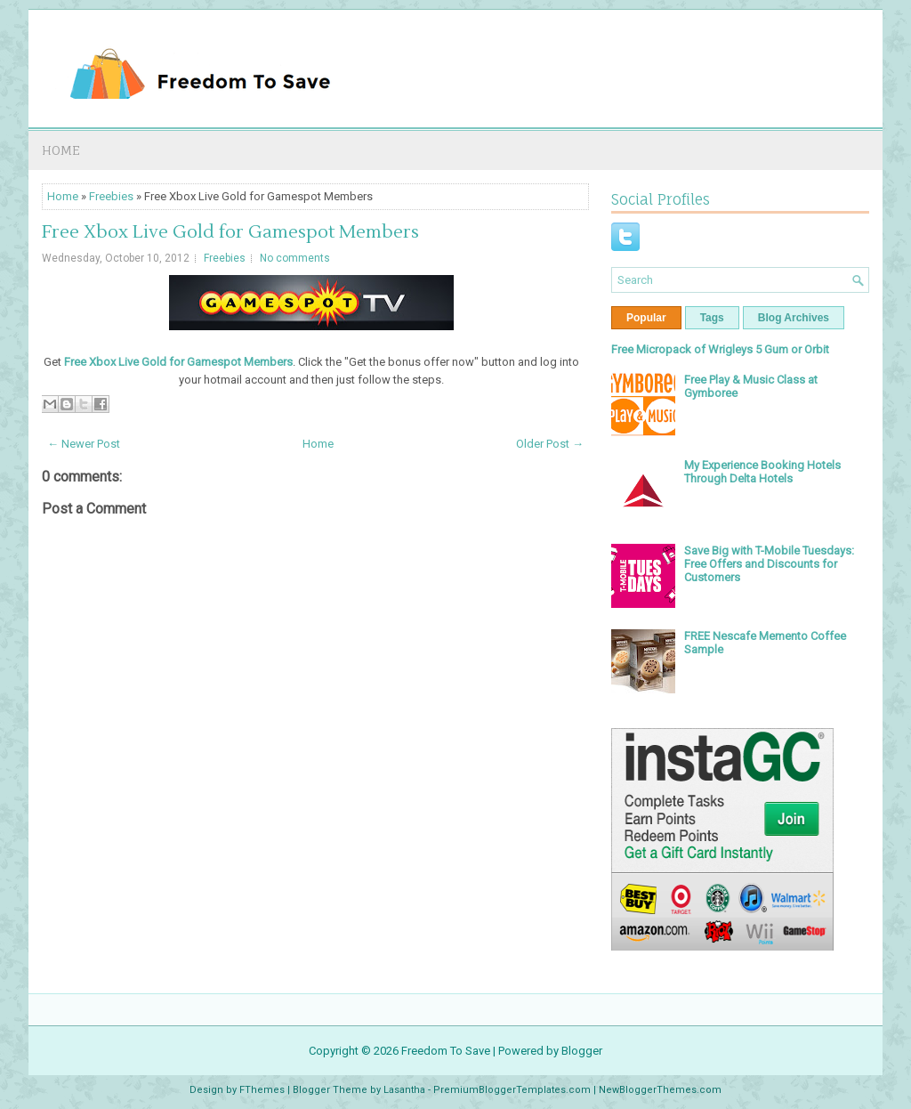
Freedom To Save (445, 1050)
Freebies (111, 196)
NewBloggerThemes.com (660, 1090)
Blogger (581, 1050)
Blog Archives (793, 318)
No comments (295, 258)
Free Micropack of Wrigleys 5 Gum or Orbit (720, 349)
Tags (712, 318)
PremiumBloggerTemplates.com (512, 1090)
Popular (646, 318)
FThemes (262, 1090)
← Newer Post (83, 443)
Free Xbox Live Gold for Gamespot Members (230, 232)
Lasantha (404, 1090)
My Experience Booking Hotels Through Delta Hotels (762, 471)
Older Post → (550, 443)
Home (61, 150)
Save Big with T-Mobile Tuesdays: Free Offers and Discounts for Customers (769, 564)
